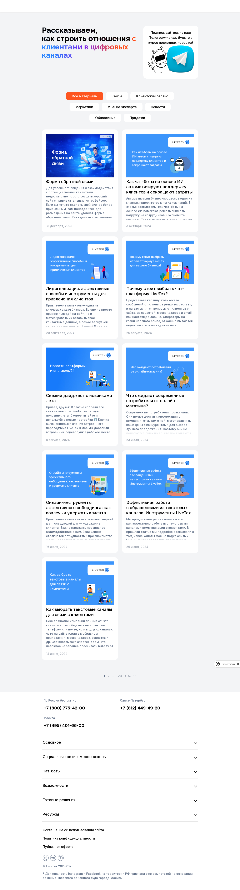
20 (120, 676)
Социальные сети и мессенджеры (74, 756)
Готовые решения (59, 800)
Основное (52, 742)
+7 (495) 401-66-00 (64, 725)
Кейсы (117, 96)
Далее (131, 676)
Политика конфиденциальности (69, 838)
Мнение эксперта (122, 107)
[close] (238, 664)
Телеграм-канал (162, 37)
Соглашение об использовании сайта (73, 830)
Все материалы (85, 96)
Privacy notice (228, 664)
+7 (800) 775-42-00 (64, 707)
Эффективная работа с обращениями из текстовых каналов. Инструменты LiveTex (158, 507)
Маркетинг (84, 107)
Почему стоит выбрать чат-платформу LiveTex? (155, 291)
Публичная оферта (58, 847)
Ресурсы (51, 814)
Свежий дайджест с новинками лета (79, 398)
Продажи (137, 118)
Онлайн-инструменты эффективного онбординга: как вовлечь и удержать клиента (78, 507)
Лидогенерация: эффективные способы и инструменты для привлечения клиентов (77, 293)
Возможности (55, 785)
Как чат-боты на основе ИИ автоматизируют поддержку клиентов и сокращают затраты (159, 187)
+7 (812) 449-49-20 (140, 707)
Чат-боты (51, 771)
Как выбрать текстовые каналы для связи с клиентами (79, 612)
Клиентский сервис (152, 96)
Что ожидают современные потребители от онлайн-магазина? (155, 400)
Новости (158, 107)
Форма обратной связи (70, 181)
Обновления (105, 118)
